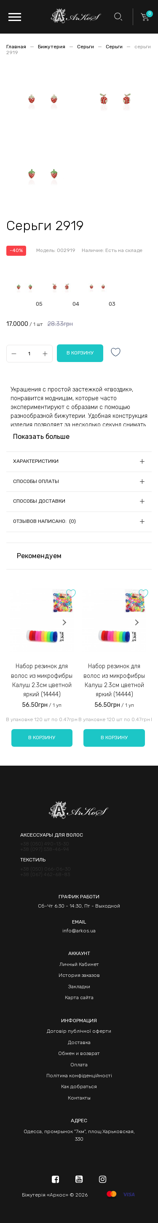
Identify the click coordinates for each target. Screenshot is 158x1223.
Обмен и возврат (79, 1053)
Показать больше (41, 437)
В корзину (41, 737)
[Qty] (29, 353)
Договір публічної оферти (79, 1031)
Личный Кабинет (79, 964)
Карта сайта (79, 997)
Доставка (79, 1042)
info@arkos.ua (79, 931)
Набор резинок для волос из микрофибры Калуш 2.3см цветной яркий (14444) (41, 680)
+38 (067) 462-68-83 (45, 874)
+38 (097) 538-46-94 (44, 849)
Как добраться (79, 1086)
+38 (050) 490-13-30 (44, 844)
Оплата (79, 1065)
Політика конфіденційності (79, 1076)
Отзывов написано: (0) (44, 521)
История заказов (79, 975)
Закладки (79, 986)
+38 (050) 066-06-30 (45, 869)
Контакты (79, 1098)
